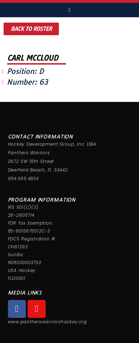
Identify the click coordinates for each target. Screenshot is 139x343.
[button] (31, 29)
